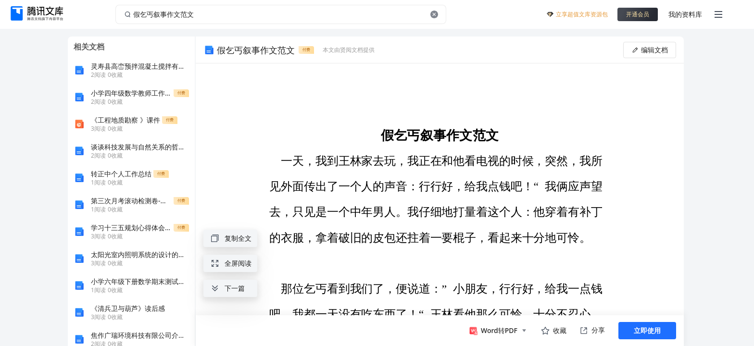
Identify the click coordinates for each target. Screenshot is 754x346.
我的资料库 (685, 14)
